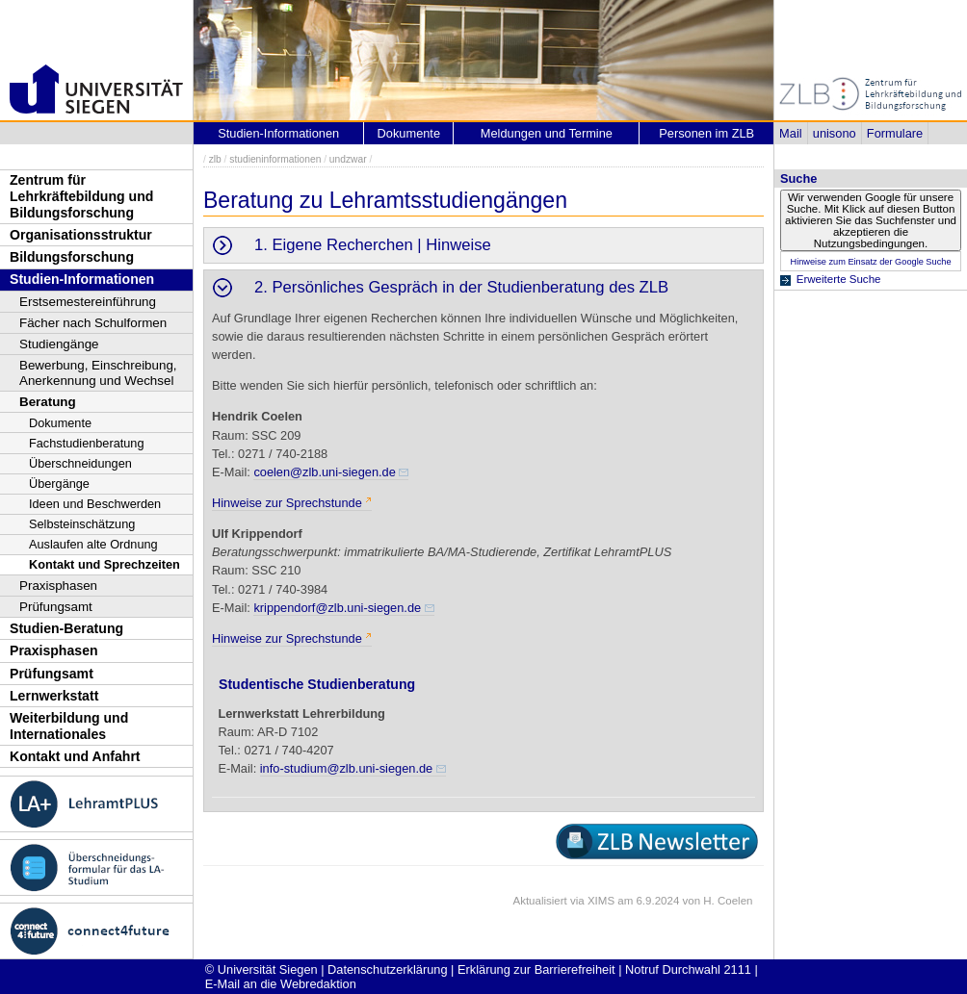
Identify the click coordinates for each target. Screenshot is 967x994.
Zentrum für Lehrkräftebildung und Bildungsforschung (81, 195)
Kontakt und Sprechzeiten (104, 564)
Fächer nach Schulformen (93, 323)
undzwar (348, 159)
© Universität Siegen (261, 969)
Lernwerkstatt (54, 695)
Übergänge (59, 483)
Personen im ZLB (706, 133)
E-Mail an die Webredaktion (280, 984)
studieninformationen (275, 159)
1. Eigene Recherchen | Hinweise (372, 245)
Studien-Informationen (82, 279)
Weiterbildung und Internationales (69, 726)
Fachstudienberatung (86, 443)
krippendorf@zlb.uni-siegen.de (337, 607)
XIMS (601, 900)
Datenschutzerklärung (387, 969)
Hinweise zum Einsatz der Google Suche (870, 262)
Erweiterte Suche (839, 279)
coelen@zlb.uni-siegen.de (324, 472)
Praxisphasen (58, 585)
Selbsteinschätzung (82, 524)
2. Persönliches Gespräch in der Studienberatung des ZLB (461, 287)
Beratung (47, 402)
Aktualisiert (539, 900)
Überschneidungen (80, 463)
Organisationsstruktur (81, 234)
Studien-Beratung (66, 628)
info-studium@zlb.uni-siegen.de (346, 768)
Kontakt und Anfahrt (75, 756)
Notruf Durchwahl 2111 (688, 969)
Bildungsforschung (72, 257)
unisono (834, 133)
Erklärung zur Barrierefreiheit (536, 969)
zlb (215, 159)
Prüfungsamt (55, 606)
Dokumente (60, 423)
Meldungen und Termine (547, 133)
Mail (790, 133)
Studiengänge (59, 344)
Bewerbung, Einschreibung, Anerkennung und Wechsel (98, 373)
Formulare (895, 133)
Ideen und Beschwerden (95, 504)
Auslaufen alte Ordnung (93, 544)
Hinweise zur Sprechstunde (287, 503)
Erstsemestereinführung (87, 301)
